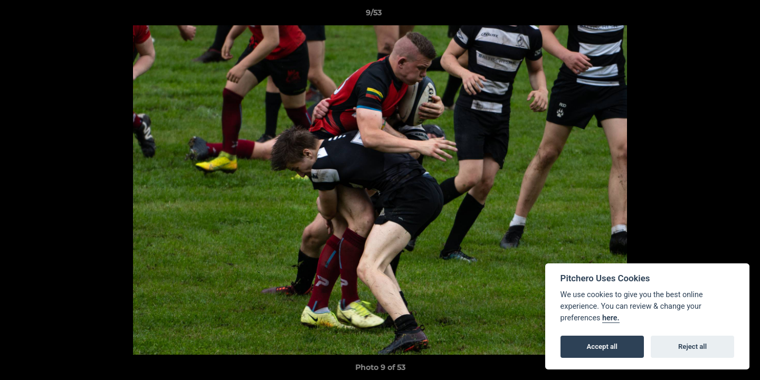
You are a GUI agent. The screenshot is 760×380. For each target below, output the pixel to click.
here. (611, 318)
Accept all (602, 346)
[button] (715, 15)
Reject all (692, 346)
